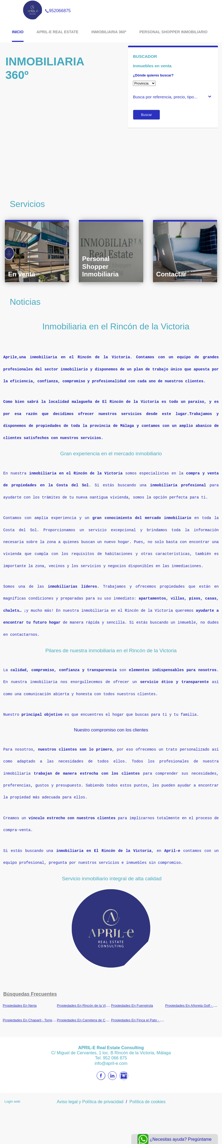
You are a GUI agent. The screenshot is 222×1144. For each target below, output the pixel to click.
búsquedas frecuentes (30, 985)
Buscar (146, 115)
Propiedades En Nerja (20, 997)
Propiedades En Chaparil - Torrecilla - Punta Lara (40, 1011)
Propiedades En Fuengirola (132, 997)
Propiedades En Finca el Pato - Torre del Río (145, 1011)
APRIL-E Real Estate (58, 32)
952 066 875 (115, 1049)
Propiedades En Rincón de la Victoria (85, 997)
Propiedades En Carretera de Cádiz (84, 1011)
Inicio (18, 32)
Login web (12, 1093)
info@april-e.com (110, 1054)
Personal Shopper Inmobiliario (173, 32)
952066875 (58, 4)
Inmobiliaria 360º (109, 32)
